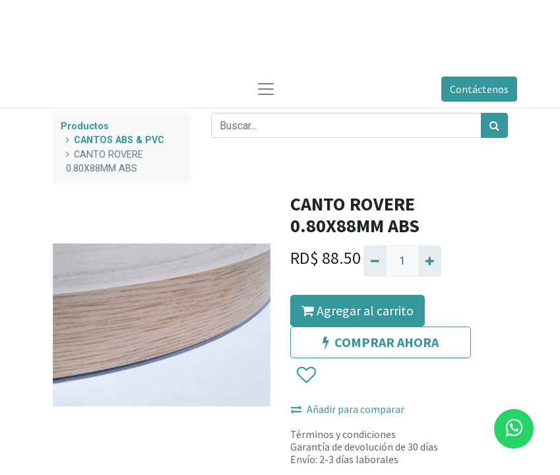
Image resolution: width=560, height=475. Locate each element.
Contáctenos (479, 89)
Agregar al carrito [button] (357, 310)
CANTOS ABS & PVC (119, 140)
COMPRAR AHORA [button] (381, 342)
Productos (85, 126)
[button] (306, 375)
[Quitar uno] (375, 260)
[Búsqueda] (494, 125)
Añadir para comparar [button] (347, 409)
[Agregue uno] (429, 260)
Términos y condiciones (343, 434)
